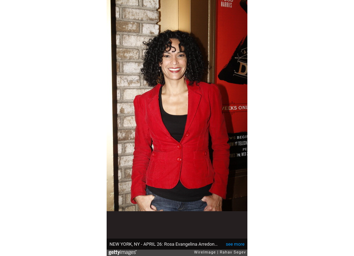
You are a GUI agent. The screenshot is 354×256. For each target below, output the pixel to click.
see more (235, 244)
